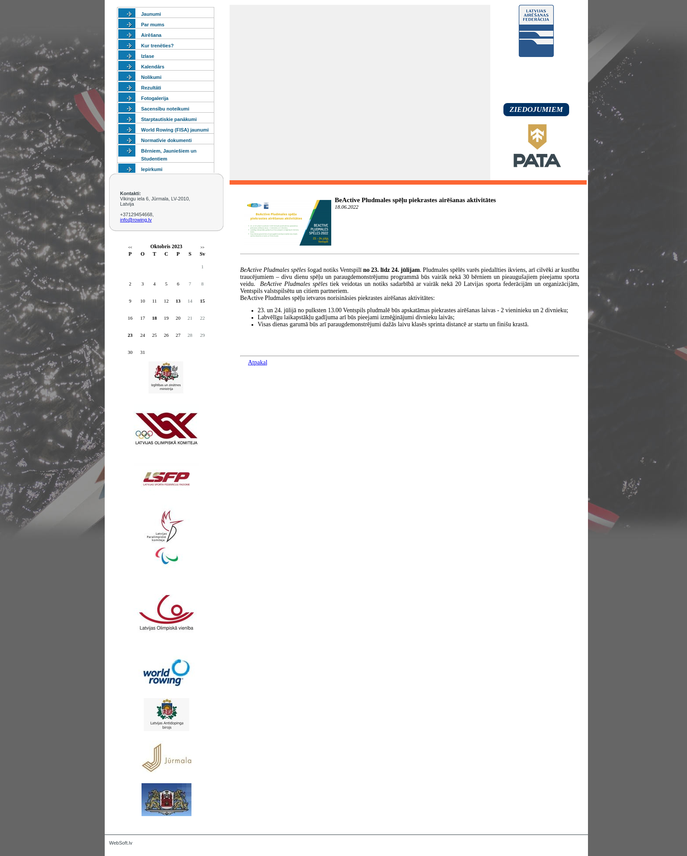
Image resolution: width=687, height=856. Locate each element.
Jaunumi (151, 14)
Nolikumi (151, 77)
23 (130, 335)
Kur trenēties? (157, 45)
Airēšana (151, 35)
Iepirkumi (152, 169)
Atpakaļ (257, 362)
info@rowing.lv (136, 219)
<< (130, 248)
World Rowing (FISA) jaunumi (175, 129)
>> (202, 248)
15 (202, 300)
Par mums (152, 24)
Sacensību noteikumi (165, 108)
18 (154, 318)
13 (178, 300)
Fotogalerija (154, 98)
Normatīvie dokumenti (166, 140)
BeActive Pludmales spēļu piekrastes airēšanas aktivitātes (415, 199)
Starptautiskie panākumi (169, 119)
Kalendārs (152, 66)
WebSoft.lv (120, 842)
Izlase (147, 56)
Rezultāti (151, 87)
